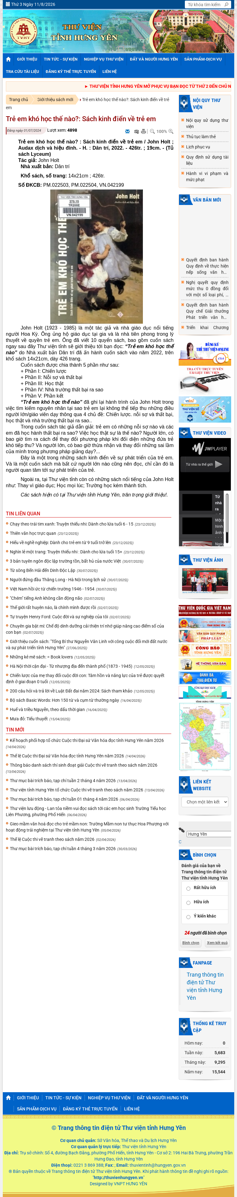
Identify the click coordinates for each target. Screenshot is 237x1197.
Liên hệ (132, 1108)
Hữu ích (201, 901)
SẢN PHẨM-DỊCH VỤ (36, 1108)
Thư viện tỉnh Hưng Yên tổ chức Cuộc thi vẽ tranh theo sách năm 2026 (76, 789)
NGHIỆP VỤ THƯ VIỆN (109, 1097)
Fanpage (202, 963)
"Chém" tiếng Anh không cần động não (46, 598)
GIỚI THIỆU (28, 1097)
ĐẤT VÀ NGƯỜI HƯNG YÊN (162, 1097)
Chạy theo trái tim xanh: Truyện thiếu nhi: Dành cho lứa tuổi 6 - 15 (71, 524)
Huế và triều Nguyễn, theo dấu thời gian (47, 709)
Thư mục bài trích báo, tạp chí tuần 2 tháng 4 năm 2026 (63, 780)
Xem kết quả (217, 943)
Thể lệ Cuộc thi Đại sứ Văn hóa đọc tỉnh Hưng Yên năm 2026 (67, 755)
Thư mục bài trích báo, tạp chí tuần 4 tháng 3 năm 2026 (63, 848)
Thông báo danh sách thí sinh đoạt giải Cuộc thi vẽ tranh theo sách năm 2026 (83, 765)
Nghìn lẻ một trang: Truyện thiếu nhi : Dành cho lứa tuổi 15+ (66, 551)
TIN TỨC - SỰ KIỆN (63, 1097)
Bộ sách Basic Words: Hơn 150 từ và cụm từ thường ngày (64, 700)
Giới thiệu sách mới (55, 99)
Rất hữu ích (205, 887)
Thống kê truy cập (210, 1026)
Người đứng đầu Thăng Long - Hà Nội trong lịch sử (58, 579)
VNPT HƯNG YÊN (130, 1183)
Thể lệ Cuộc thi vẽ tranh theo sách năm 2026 (52, 839)
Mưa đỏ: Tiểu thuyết (29, 718)
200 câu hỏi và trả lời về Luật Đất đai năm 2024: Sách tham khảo (71, 690)
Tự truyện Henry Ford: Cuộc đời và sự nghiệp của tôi (59, 616)
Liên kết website (202, 785)
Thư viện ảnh (208, 560)
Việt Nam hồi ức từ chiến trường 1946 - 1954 (52, 588)
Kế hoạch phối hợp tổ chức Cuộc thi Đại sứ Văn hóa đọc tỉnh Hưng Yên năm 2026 (87, 740)
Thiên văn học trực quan (33, 533)
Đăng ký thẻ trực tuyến (90, 1108)
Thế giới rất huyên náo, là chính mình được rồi (53, 607)
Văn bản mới (207, 200)
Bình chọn (204, 855)
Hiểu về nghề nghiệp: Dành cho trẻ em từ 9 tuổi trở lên (60, 542)
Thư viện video (209, 433)
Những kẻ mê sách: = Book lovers (41, 656)
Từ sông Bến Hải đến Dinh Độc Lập (42, 570)
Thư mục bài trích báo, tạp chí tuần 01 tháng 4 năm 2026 (64, 799)
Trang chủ (18, 99)
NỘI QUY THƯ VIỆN (206, 103)
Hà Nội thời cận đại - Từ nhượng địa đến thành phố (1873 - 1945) (71, 666)
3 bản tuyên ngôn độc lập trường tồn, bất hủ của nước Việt (65, 561)
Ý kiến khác (205, 916)
